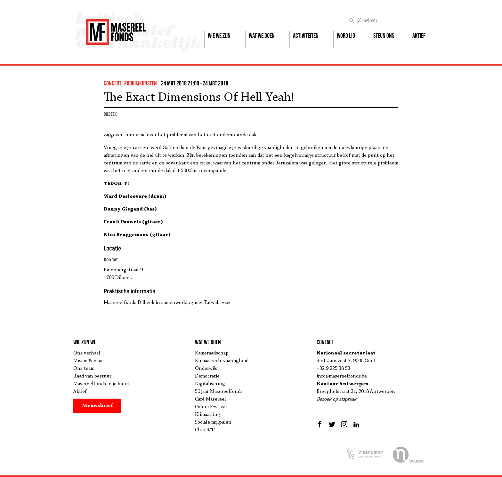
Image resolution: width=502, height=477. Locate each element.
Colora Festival (211, 406)
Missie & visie (88, 360)
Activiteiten (306, 35)
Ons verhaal (86, 353)
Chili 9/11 (205, 430)
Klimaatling (207, 414)
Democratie (207, 376)
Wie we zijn (219, 35)
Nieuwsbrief (97, 405)
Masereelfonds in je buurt (101, 383)
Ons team (83, 368)
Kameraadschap (212, 353)
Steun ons (383, 35)
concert (112, 83)
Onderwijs (206, 368)
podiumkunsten (140, 83)
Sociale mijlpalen (213, 422)
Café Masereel (210, 399)
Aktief (418, 35)
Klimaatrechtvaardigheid (221, 360)
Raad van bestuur (92, 376)
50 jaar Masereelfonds (219, 391)
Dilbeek (110, 114)
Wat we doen (262, 35)
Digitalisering (210, 383)
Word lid (346, 35)
